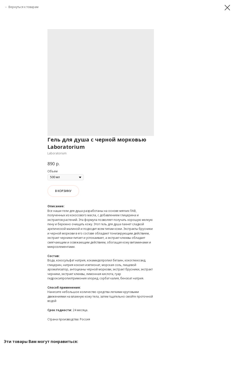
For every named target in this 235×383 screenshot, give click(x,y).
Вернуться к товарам (23, 7)
